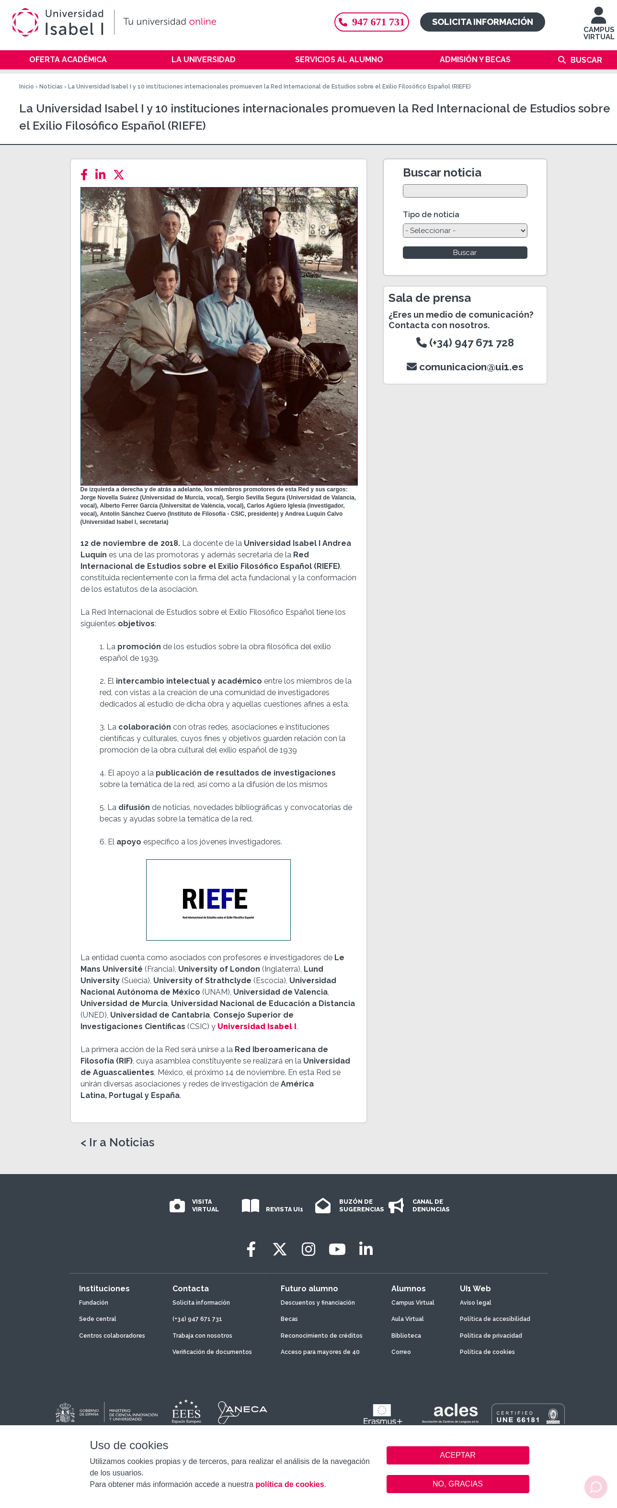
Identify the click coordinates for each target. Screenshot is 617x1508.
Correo (401, 1352)
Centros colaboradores (112, 1335)
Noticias (51, 86)
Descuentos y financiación (318, 1302)
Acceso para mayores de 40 (320, 1352)
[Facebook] (86, 175)
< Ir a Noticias (117, 1142)
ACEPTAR (458, 1455)
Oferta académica (68, 59)
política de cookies (289, 1484)
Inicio (26, 86)
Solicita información (482, 22)
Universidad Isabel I (256, 1026)
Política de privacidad (491, 1335)
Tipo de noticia (431, 214)
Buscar (586, 60)
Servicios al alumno (339, 59)
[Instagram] (308, 1249)
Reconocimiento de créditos (322, 1335)
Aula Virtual (407, 1319)
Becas (289, 1319)
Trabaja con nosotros (202, 1335)
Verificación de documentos (212, 1352)
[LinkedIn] (103, 175)
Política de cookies (487, 1352)
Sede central (97, 1319)
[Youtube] (337, 1249)
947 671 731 (372, 22)
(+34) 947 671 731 (197, 1319)
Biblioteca (406, 1335)
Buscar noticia (442, 172)
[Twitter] (121, 175)
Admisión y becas (475, 59)
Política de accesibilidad (495, 1319)
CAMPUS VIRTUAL (599, 28)
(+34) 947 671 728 (465, 342)
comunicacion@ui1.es (465, 367)
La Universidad (203, 59)
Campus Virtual (412, 1302)
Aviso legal (475, 1302)
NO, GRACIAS (458, 1484)
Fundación (93, 1302)
